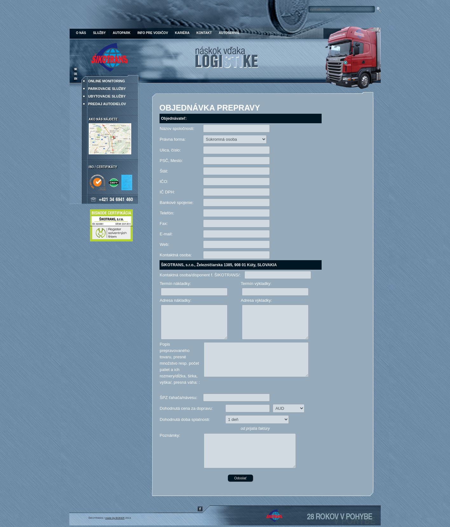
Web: (164, 244)
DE (75, 74)
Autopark (122, 33)
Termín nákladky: (175, 283)
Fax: (164, 223)
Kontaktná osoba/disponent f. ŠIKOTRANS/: (200, 275)
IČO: (164, 181)
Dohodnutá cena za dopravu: (186, 408)
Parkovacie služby (107, 89)
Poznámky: (170, 435)
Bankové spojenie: (177, 202)
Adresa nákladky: (176, 300)
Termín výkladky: (256, 283)
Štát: (164, 171)
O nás (81, 33)
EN (75, 79)
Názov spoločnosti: (177, 128)
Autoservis (229, 33)
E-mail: (166, 234)
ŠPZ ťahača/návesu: (178, 397)
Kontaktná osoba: (176, 255)
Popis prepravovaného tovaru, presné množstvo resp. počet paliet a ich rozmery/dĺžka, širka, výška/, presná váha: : (180, 363)
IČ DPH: (167, 192)
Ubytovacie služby (107, 96)
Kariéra (182, 33)
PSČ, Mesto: (171, 160)
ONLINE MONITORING (106, 81)
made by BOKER (115, 518)
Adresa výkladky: (256, 300)
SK (75, 69)
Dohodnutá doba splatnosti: (185, 419)
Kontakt (204, 33)
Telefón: (167, 213)
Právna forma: (173, 139)
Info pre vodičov (152, 33)
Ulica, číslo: (170, 150)
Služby (99, 33)
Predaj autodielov (107, 104)
